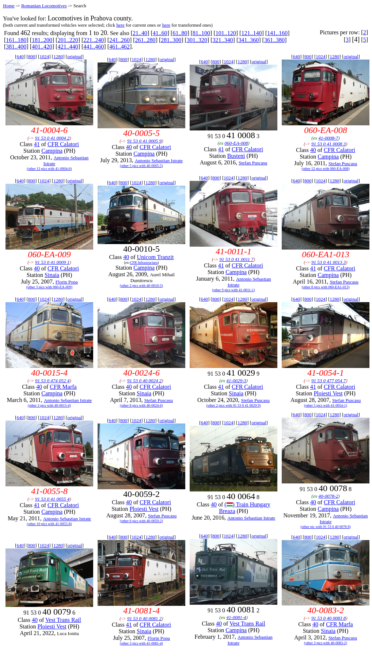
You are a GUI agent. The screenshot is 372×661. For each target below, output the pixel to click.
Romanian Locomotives (44, 5)
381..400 (16, 46)
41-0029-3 (236, 380)
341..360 (248, 40)
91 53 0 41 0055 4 (52, 499)
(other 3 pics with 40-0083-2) (325, 643)
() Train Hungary (247, 504)
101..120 (226, 33)
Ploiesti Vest (328, 393)
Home (9, 5)
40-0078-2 (328, 496)
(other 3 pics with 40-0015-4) (49, 405)
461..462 (119, 46)
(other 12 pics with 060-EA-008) (325, 169)
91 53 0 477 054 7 (328, 380)
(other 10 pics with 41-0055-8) (49, 524)
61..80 (179, 33)
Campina (51, 151)
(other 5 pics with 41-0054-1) (325, 405)
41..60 (160, 33)
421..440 (68, 46)
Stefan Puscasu (253, 163)
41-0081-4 (236, 617)
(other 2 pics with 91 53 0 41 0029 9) (233, 405)
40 (129, 147)
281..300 (171, 40)
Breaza (227, 511)
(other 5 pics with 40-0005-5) (141, 166)
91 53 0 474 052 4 (52, 380)
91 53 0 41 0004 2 (52, 138)
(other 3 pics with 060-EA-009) (49, 287)
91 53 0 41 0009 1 (52, 262)
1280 (58, 56)
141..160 (277, 33)
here (120, 25)
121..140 (251, 33)
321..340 (223, 40)
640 (20, 56)
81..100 (201, 33)
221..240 (93, 40)
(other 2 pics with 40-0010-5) (141, 286)
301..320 (197, 40)
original (74, 56)
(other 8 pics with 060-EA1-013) (325, 287)
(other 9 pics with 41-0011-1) (233, 290)
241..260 (119, 40)
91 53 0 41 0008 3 (328, 144)
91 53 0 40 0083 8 (328, 618)
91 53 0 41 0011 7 (237, 259)
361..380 (274, 40)
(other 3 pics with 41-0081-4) (141, 643)
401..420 (42, 46)
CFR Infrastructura (143, 263)
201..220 (68, 40)
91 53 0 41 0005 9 (144, 141)
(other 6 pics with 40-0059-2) (141, 521)
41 (37, 144)
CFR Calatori (63, 144)
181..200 (42, 40)
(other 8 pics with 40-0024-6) (141, 405)
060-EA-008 (236, 143)
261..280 (145, 40)
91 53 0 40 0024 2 (144, 380)
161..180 (16, 40)
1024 (44, 56)
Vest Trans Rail (63, 620)
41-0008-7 (328, 138)
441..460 (93, 46)
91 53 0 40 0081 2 (144, 618)
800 (31, 56)
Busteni (236, 156)
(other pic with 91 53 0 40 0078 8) (325, 527)
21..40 (140, 33)
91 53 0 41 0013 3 (328, 262)
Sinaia (52, 275)
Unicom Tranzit (155, 257)
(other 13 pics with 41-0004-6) (49, 169)
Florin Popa (67, 282)
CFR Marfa (63, 387)
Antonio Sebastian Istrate (159, 160)
